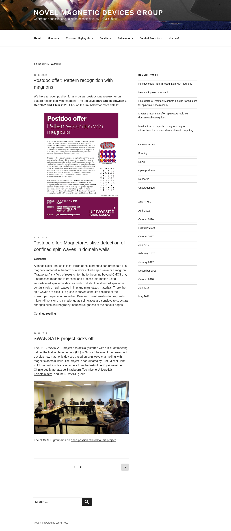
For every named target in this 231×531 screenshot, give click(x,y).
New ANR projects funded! (153, 92)
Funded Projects (151, 38)
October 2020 (146, 219)
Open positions (146, 170)
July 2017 (143, 245)
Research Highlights (80, 38)
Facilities (105, 38)
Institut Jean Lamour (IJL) (64, 352)
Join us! (174, 38)
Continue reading (45, 313)
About (37, 38)
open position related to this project (93, 440)
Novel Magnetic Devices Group (98, 12)
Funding (143, 153)
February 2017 (146, 253)
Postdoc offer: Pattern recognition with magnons (165, 83)
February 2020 (146, 227)
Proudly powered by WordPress (50, 522)
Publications (125, 38)
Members (53, 38)
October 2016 (146, 279)
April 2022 (144, 210)
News (141, 161)
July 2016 (143, 287)
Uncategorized (146, 187)
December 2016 (147, 270)
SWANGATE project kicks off (64, 338)
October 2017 (146, 236)
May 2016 (143, 296)
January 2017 (146, 262)
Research (143, 179)
